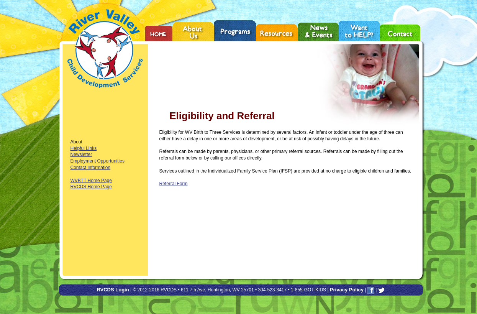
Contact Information (90, 167)
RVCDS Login (113, 290)
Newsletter (81, 154)
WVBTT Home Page (91, 180)
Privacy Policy (347, 290)
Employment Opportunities (97, 161)
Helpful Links (83, 148)
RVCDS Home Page (91, 186)
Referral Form (173, 183)
